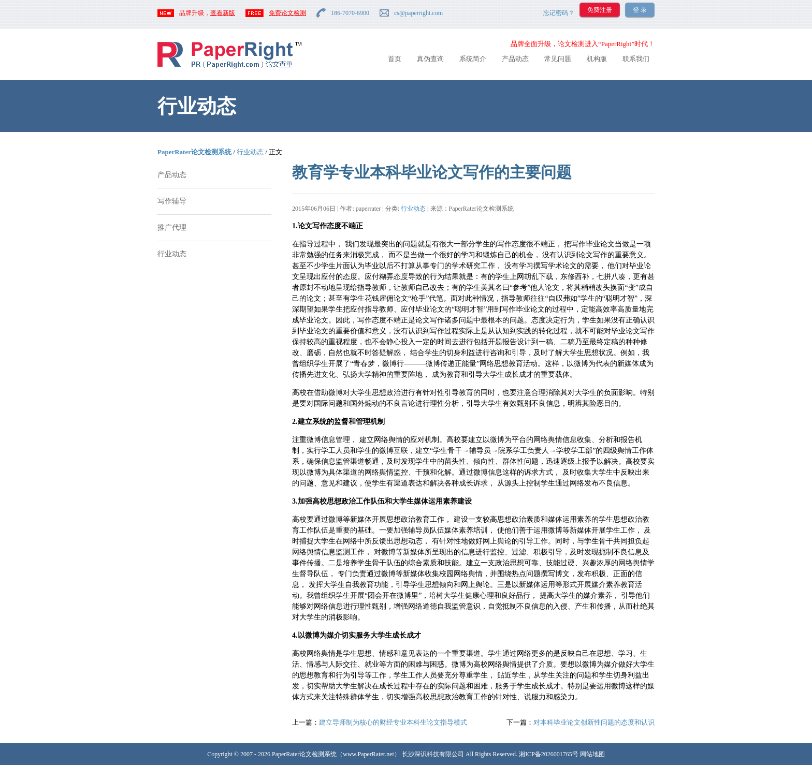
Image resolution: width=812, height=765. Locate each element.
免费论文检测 (287, 13)
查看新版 (222, 13)
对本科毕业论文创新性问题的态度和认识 (594, 722)
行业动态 (250, 152)
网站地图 (592, 754)
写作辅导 (171, 201)
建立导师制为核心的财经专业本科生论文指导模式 (393, 722)
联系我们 (635, 59)
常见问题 (557, 59)
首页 (394, 59)
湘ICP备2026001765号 (548, 754)
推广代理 (171, 227)
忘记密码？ (558, 13)
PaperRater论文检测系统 (194, 152)
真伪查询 (430, 59)
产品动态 (515, 59)
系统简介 (472, 59)
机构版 (597, 59)
